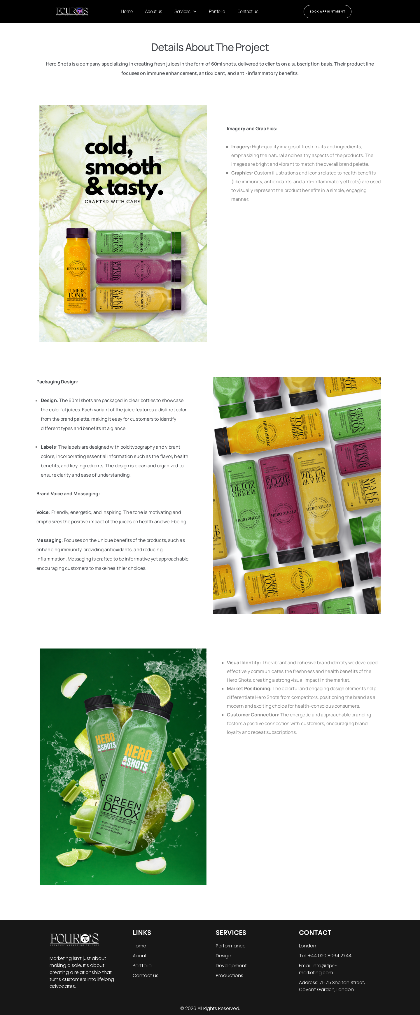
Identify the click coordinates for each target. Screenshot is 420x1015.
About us (153, 11)
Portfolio (217, 11)
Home (126, 11)
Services (185, 11)
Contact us (247, 11)
